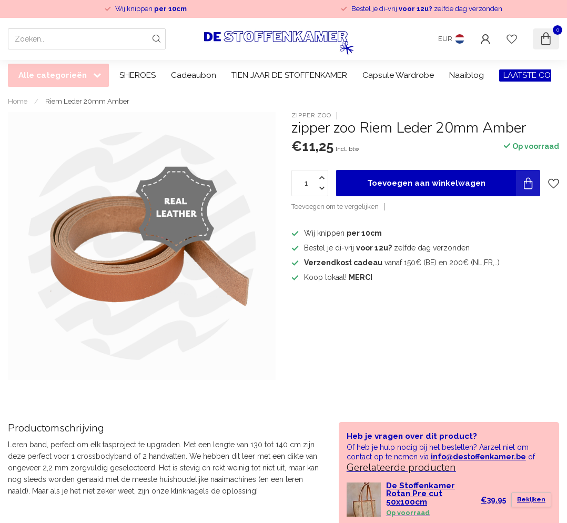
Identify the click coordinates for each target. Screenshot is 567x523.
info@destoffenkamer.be (478, 456)
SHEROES (137, 75)
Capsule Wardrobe (398, 75)
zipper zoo (311, 115)
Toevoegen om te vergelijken (335, 206)
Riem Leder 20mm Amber (87, 101)
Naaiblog (466, 75)
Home (17, 101)
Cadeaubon (193, 75)
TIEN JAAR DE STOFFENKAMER (289, 75)
